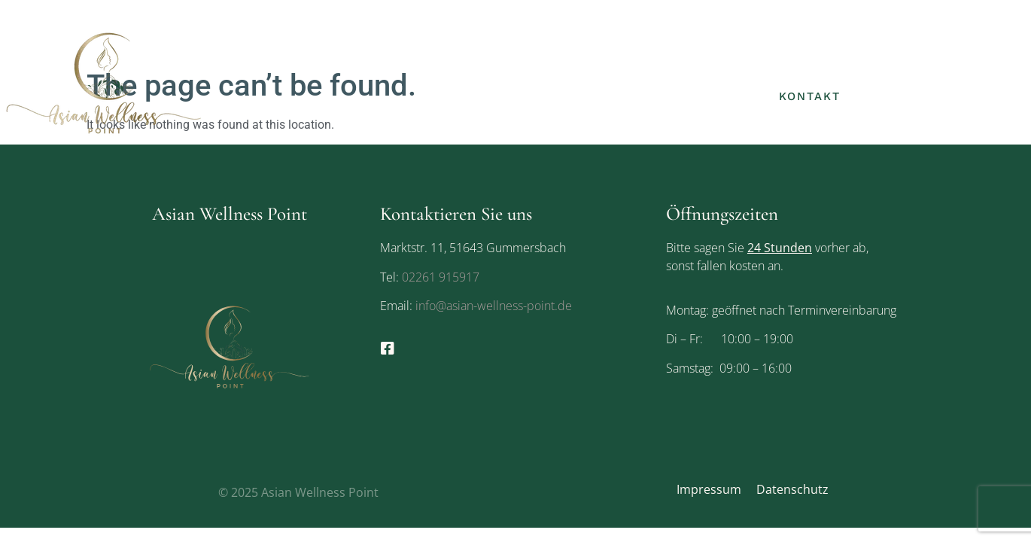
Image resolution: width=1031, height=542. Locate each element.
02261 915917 (440, 277)
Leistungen (822, 66)
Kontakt (810, 96)
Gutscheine (926, 66)
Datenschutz (792, 489)
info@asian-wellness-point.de (492, 305)
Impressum (709, 489)
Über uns (726, 66)
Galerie (720, 97)
